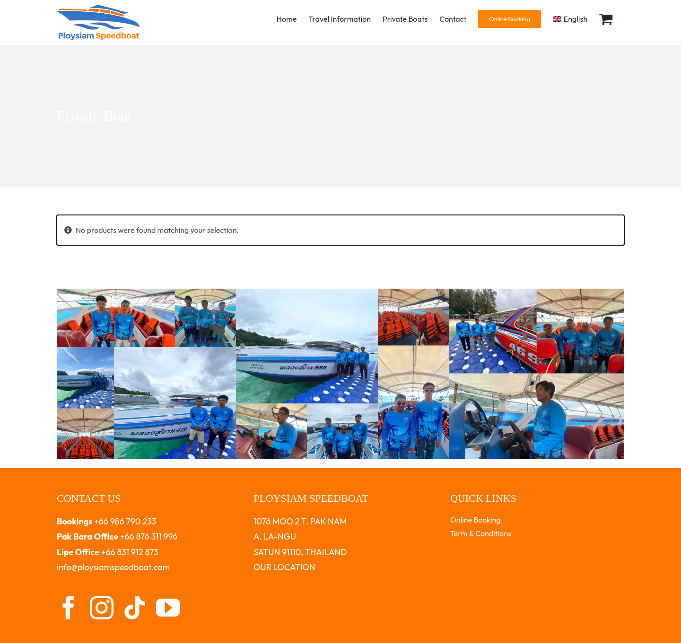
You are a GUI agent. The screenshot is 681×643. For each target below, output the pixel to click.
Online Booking (475, 519)
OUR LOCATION (284, 567)
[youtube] (168, 607)
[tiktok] (135, 607)
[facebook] (68, 607)
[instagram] (102, 607)
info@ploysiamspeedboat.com (113, 567)
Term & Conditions (480, 533)
